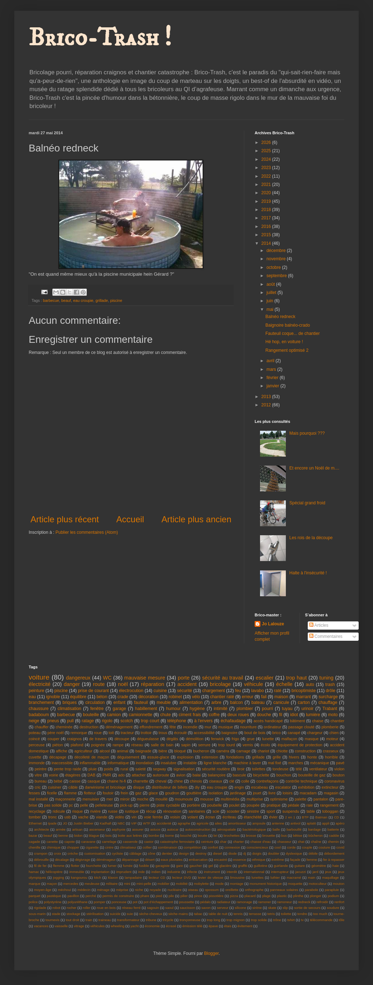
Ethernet (35, 823)
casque (94, 781)
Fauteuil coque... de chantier (292, 333)
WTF (146, 823)
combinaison (168, 847)
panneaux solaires (284, 890)
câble (73, 787)
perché (90, 896)
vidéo (119, 817)
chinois (196, 781)
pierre (145, 805)
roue (98, 732)
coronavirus (335, 781)
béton (101, 696)
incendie (190, 727)
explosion (185, 757)
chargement (213, 690)
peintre (41, 769)
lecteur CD (156, 877)
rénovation (172, 811)
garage (119, 708)
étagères (72, 775)
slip (285, 908)
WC (107, 678)
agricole (203, 823)
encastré (220, 860)
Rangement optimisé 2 (286, 350)
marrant (303, 696)
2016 (266, 226)
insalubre (168, 763)
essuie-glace (158, 757)
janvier (273, 385)
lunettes (257, 877)
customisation (94, 853)
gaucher (195, 866)
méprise (122, 890)
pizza (234, 896)
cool (277, 847)
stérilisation (95, 914)
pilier (184, 896)
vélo (196, 696)
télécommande (321, 920)
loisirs (288, 793)
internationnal (254, 872)
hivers (294, 757)
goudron (172, 793)
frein (124, 793)
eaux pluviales (172, 860)
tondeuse (280, 769)
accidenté (164, 823)
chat (301, 842)
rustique (131, 811)
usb (67, 817)
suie (130, 914)
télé (299, 769)
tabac (198, 914)
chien (334, 732)
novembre (276, 258)
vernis (248, 745)
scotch (127, 720)
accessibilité (204, 732)
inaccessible (62, 763)
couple (307, 847)
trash (330, 684)
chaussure (38, 708)
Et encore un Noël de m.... (314, 468)
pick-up (126, 805)
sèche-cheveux (150, 914)
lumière (313, 714)
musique (225, 727)
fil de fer (40, 866)
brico (276, 732)
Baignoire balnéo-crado (287, 325)
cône (151, 853)
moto (333, 714)
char (223, 842)
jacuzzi (300, 872)
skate (272, 908)
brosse (251, 835)
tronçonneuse (190, 920)
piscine (116, 300)
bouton (338, 775)
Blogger (211, 953)
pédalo (205, 902)
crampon (40, 853)
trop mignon (235, 920)
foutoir (108, 793)
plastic (282, 896)
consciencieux (257, 847)
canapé (294, 732)
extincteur (330, 787)
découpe (121, 739)
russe (112, 811)
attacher (139, 775)
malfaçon (289, 739)
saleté (141, 769)
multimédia (230, 799)
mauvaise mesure (144, 678)
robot (56, 908)
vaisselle (61, 926)
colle (245, 781)
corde (291, 847)
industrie (173, 872)
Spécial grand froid (307, 502)
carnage (243, 751)
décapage (57, 757)
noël (123, 684)
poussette (186, 902)
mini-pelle (143, 884)
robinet (175, 696)
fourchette (93, 866)
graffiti (242, 866)
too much (320, 914)
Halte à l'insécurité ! (308, 572)
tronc (52, 817)
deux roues (238, 714)
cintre (109, 847)
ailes (218, 823)
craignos (74, 739)
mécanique (319, 763)
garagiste (162, 866)
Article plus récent (64, 519)
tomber (35, 817)
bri (215, 835)
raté (278, 690)
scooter (233, 811)
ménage (103, 890)
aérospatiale (226, 829)
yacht (135, 926)
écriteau (229, 817)
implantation (100, 872)
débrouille (41, 860)
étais (227, 926)
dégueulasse (148, 739)
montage (236, 884)
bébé (58, 781)
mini (127, 884)
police (33, 902)
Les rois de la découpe (311, 537)
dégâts (172, 739)
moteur (332, 739)
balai (197, 775)
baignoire (229, 732)
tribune (151, 920)
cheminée (64, 727)
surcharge (327, 696)
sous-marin (37, 914)
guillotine (260, 866)
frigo (235, 739)
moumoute (184, 799)
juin (270, 300)
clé (231, 781)
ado (121, 775)
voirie (53, 775)
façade (295, 860)
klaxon (113, 877)
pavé (340, 763)
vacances (41, 926)
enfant (119, 702)
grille (277, 757)
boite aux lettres (130, 835)
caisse (75, 781)
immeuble (76, 872)
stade (56, 914)
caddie (334, 835)
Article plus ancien (196, 519)
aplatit (311, 823)
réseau (137, 745)
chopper (73, 847)
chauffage (327, 702)
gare (179, 866)
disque (139, 787)
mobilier (163, 884)
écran (210, 817)
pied (159, 896)
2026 (266, 142)
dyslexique (294, 853)
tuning (326, 678)
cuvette (35, 757)
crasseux (330, 751)
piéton (57, 745)
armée (60, 829)
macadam (307, 793)
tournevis (53, 920)
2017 (266, 217)
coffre (214, 714)
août (271, 284)
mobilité (182, 884)
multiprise (254, 799)
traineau (104, 920)
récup (151, 811)
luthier (275, 877)
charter (238, 842)
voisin (175, 817)
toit (111, 732)
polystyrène (52, 902)
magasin (331, 793)
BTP (305, 817)
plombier (244, 708)
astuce (155, 829)
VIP (134, 823)
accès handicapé (268, 721)
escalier (265, 678)
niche (139, 890)
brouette (269, 835)
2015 (266, 234)
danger (72, 684)
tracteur (127, 732)
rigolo (107, 720)
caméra (222, 751)
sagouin (153, 908)
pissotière (216, 896)
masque (311, 739)
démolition (194, 739)
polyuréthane (78, 902)
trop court (150, 720)
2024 (266, 159)
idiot (294, 714)
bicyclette (261, 775)
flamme (70, 793)
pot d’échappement (158, 902)
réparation (152, 684)
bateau (258, 702)
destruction (89, 727)
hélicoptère (54, 872)
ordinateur (272, 727)
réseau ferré (131, 908)
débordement (334, 853)
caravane (88, 842)
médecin (83, 890)
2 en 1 (290, 817)
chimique (53, 847)
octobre (274, 267)
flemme (58, 866)
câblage (135, 853)
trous (163, 732)
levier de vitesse (210, 877)
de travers (98, 739)
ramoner (264, 902)
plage (266, 896)
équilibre (78, 696)
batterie (333, 829)
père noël (55, 732)
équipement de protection (300, 745)
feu (238, 690)
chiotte (282, 751)
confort (213, 847)
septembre (277, 275)
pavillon (73, 896)
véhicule (253, 684)
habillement (146, 708)
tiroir (241, 769)
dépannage (130, 860)
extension (210, 757)
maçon (52, 884)
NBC (121, 823)
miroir (125, 799)
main (311, 877)
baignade (143, 751)
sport (270, 811)
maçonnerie (65, 799)
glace (153, 793)
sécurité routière (216, 769)
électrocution (131, 690)
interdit (232, 872)
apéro (340, 823)
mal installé (38, 799)
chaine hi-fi (116, 781)
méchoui (64, 890)
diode (232, 853)
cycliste (117, 853)
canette (52, 842)
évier (273, 817)
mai (270, 309)
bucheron (201, 751)
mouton (338, 884)
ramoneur (284, 902)
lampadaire (133, 877)
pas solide (53, 805)
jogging (58, 877)
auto (310, 684)
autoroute (161, 775)
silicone (240, 908)
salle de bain (162, 745)
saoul (169, 908)
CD (336, 817)
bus (284, 835)
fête (172, 727)
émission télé (192, 926)
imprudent (124, 872)
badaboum (39, 714)
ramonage (244, 902)
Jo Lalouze (273, 623)
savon (206, 908)
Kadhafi (106, 823)
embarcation (198, 860)
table (311, 811)
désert (150, 860)
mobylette (201, 884)
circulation (95, 702)
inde (141, 872)
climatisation (69, 708)
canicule (281, 702)
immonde (36, 763)
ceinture (207, 842)
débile (313, 853)
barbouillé (294, 829)
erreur (247, 696)
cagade (34, 842)
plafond (77, 745)
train (88, 920)
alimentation (191, 702)
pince (198, 896)
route (99, 684)
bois (108, 835)
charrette (140, 781)
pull (70, 720)
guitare (299, 866)
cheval (160, 781)
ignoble (53, 696)
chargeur (315, 732)
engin (239, 787)
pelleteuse (104, 805)
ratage (88, 720)
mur (207, 727)
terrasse (255, 914)
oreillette (231, 890)
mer (109, 799)
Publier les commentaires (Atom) (87, 532)
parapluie (332, 890)
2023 (266, 167)
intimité (220, 708)
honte (312, 757)
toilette (286, 914)
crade (123, 696)
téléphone (176, 720)
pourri (267, 708)
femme (312, 860)
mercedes (70, 884)
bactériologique (254, 829)
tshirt (291, 920)
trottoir (146, 732)
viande (101, 817)
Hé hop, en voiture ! (284, 341)
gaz (138, 793)
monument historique (266, 884)
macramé (294, 877)
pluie (93, 769)
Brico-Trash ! (100, 38)
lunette (268, 739)
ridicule (59, 811)
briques (69, 702)
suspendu (290, 811)
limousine (237, 877)
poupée (253, 805)
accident (187, 684)
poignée (98, 745)
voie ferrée (153, 817)
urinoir (307, 708)
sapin (185, 745)
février (273, 377)
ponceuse (119, 902)
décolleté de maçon (91, 757)
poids (108, 769)
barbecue (51, 300)
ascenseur (97, 829)
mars (271, 369)
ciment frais (190, 714)
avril (270, 360)
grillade (101, 300)
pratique (273, 805)
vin (134, 817)
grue (251, 739)
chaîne (316, 842)
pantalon (320, 799)
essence (239, 860)
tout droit (72, 920)
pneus (53, 720)
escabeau (259, 787)
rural (124, 769)
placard (249, 896)
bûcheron (315, 835)
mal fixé (274, 763)
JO (65, 823)
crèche (72, 853)
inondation (145, 763)
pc (71, 805)
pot (135, 902)
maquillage (330, 877)
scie (215, 811)
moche (142, 799)
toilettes (258, 769)
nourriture (248, 727)
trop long (213, 920)
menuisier (90, 799)
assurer (137, 829)
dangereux (78, 678)
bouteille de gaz (312, 775)
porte (184, 678)
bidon (78, 835)
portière (193, 805)
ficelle (52, 793)
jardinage (238, 793)
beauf (66, 300)
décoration (148, 696)
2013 (266, 396)
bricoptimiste (304, 690)
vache (83, 817)
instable (190, 763)
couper (53, 739)
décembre (276, 250)
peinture (36, 690)
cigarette (92, 847)
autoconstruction (197, 829)
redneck (304, 902)
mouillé (161, 799)
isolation (215, 793)
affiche (61, 751)
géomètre (318, 866)
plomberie (329, 727)
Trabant (329, 708)
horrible (331, 757)
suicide (115, 914)
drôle (330, 690)
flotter (75, 866)
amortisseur (237, 823)
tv (302, 920)
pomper (99, 902)
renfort (339, 902)
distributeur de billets (170, 787)
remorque (79, 732)
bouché (185, 835)
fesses (34, 793)
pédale (293, 805)
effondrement (151, 727)
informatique (118, 763)
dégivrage (82, 860)
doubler (273, 853)
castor (149, 842)
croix (57, 853)
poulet (234, 805)
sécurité (184, 690)
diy (197, 787)
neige (34, 720)
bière (163, 751)
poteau (35, 732)
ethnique (258, 860)
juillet (272, 292)
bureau (40, 781)
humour (173, 708)
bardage (314, 829)
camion (114, 714)
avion (180, 775)
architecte (41, 829)
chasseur (284, 842)
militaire (112, 884)
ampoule (259, 823)
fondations (235, 757)
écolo (265, 745)
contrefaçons (267, 781)
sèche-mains (178, 914)
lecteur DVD (181, 877)
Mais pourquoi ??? (307, 433)
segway (159, 769)
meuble (164, 702)
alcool (105, 751)
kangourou (79, 877)
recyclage (37, 811)
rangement (329, 805)
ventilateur (318, 769)
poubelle (214, 805)
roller (86, 908)
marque (35, 884)
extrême (278, 860)
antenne (278, 823)
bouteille (91, 714)
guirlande (281, 866)
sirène (257, 908)
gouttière (194, 793)
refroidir (323, 902)
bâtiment (297, 721)
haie (335, 866)
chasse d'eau (260, 842)
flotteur (90, 793)
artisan (77, 829)
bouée (202, 835)
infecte (192, 872)
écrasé (171, 926)
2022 (266, 176)
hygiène (197, 708)
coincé (34, 739)
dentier (167, 853)
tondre (302, 914)
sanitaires (197, 811)
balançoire (217, 775)
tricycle (167, 920)
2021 (266, 184)
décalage (62, 860)
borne (169, 835)
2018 (266, 209)
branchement (41, 702)
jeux (328, 872)
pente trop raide (67, 769)
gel (210, 866)
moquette (295, 884)
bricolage (220, 684)
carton (304, 702)
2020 (266, 192)
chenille (35, 847)
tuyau (287, 708)
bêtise (297, 835)
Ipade (52, 823)
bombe (153, 835)
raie (309, 805)
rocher (71, 908)
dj (244, 853)
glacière (225, 866)
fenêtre (97, 708)
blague (94, 835)
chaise (317, 721)
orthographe (254, 890)
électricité (40, 684)
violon (339, 769)
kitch (97, 877)
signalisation (183, 769)
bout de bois (254, 732)
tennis (238, 914)
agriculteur (83, 751)
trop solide (259, 920)
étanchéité (253, 817)
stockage (73, 914)
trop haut (296, 678)
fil (280, 714)
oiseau (193, 890)
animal (122, 751)
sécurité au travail (222, 678)
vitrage (79, 926)
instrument (212, 872)
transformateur (128, 920)
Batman (321, 817)
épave (213, 926)
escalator (283, 787)
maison (281, 696)
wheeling (117, 926)
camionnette (140, 714)
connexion (232, 847)
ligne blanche (215, 763)
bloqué (180, 751)
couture (324, 847)
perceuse (36, 745)
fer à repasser (333, 860)
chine (178, 781)
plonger (315, 896)
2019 (266, 201)
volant (193, 817)
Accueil (130, 519)
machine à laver (247, 763)
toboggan (330, 811)
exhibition (306, 787)
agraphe (184, 823)
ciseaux (215, 781)
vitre (38, 775)
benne (63, 835)
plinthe (298, 896)
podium (333, 896)
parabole (311, 890)
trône (277, 920)
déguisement (128, 757)
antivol (296, 823)
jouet (257, 793)
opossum (212, 890)
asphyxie (119, 829)
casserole (130, 842)
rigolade (40, 908)
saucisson (187, 908)
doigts (256, 853)
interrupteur (280, 872)
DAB (91, 775)
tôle (341, 920)
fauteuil (141, 702)
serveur (222, 908)
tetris (271, 914)
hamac (34, 872)
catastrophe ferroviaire (177, 842)
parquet (35, 896)
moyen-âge (42, 890)
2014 (266, 243)
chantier (337, 721)
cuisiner (54, 787)
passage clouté (301, 727)
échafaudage (233, 720)
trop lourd (226, 745)
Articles (319, 625)
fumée (128, 866)
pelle (84, 805)
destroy (200, 853)
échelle (284, 684)
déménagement (118, 727)
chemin (333, 842)
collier (147, 847)
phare (144, 896)
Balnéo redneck (280, 316)
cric (38, 787)
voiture (39, 677)
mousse (207, 799)
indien (156, 872)
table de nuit (218, 914)
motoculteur (318, 884)
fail (263, 696)
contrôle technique (301, 781)
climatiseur (128, 847)
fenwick (217, 739)
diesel (217, 853)
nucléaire (174, 890)
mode (219, 884)
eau (32, 696)
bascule (239, 775)
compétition (192, 847)
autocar (173, 829)
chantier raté (222, 696)
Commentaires (326, 636)
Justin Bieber (84, 823)
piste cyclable (168, 805)
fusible (144, 866)
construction (305, 751)
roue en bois (105, 908)
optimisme (279, 799)
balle (276, 829)
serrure (204, 745)
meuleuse (92, 884)
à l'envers (203, 720)
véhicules (97, 926)
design (184, 853)
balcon (236, 702)
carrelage (109, 842)
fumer (112, 866)
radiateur (223, 902)
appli (325, 823)
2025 (266, 150)
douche (264, 714)
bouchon (283, 775)
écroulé (180, 732)
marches (295, 763)
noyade (155, 890)
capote (70, 842)
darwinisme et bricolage (105, 787)
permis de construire (118, 896)
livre (271, 793)
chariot (263, 751)
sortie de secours (307, 908)
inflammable (90, 763)
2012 (266, 404)
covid (340, 847)
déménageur (105, 860)
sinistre (253, 811)
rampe (118, 745)
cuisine (160, 690)
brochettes (231, 835)
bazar (33, 835)
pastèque (54, 896)
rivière (95, 811)
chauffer (42, 727)
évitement (244, 926)
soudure (333, 908)
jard (315, 872)
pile (171, 896)
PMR (107, 775)
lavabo (257, 690)
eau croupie (83, 300)
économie (152, 926)
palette (300, 799)
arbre (216, 702)
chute (165, 714)
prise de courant (93, 690)
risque (77, 811)
